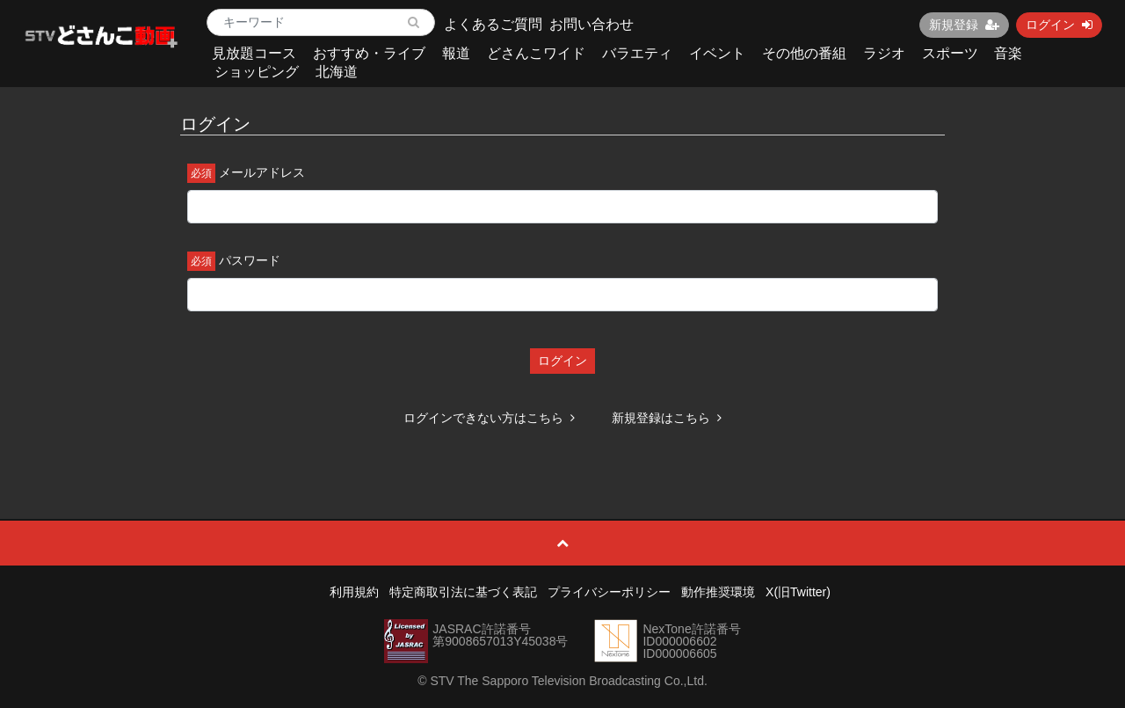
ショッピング (256, 71)
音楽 (1008, 53)
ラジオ (884, 53)
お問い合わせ (591, 24)
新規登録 (964, 25)
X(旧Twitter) (798, 592)
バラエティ (637, 53)
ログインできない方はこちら (489, 418)
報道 (456, 53)
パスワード (249, 260)
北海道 (337, 71)
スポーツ (950, 53)
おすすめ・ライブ (369, 53)
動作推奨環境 (718, 592)
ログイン (1059, 25)
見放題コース (254, 53)
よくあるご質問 (493, 24)
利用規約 (354, 592)
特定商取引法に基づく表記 (463, 592)
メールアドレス (262, 172)
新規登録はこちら (667, 418)
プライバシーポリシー (609, 592)
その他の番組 (804, 53)
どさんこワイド (536, 53)
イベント (717, 53)
